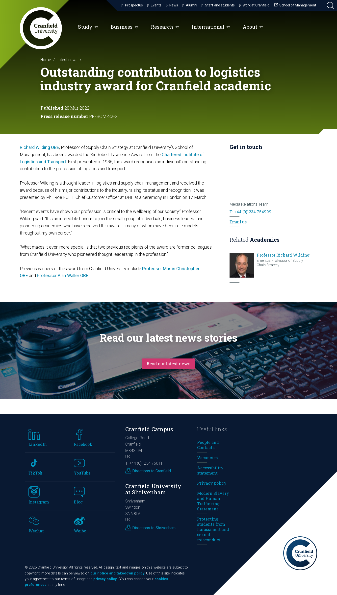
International (211, 27)
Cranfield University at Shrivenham (153, 489)
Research (165, 27)
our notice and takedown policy (117, 573)
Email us (238, 221)
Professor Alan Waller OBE (62, 275)
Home (45, 59)
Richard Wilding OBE (39, 147)
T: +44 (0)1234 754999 (250, 211)
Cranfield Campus (149, 429)
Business (124, 27)
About (253, 27)
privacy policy (105, 579)
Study (88, 27)
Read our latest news (168, 363)
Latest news (67, 59)
